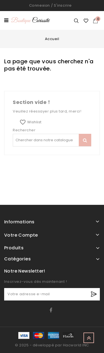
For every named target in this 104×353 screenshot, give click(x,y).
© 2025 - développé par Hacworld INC (52, 345)
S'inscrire (63, 5)
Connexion (39, 5)
